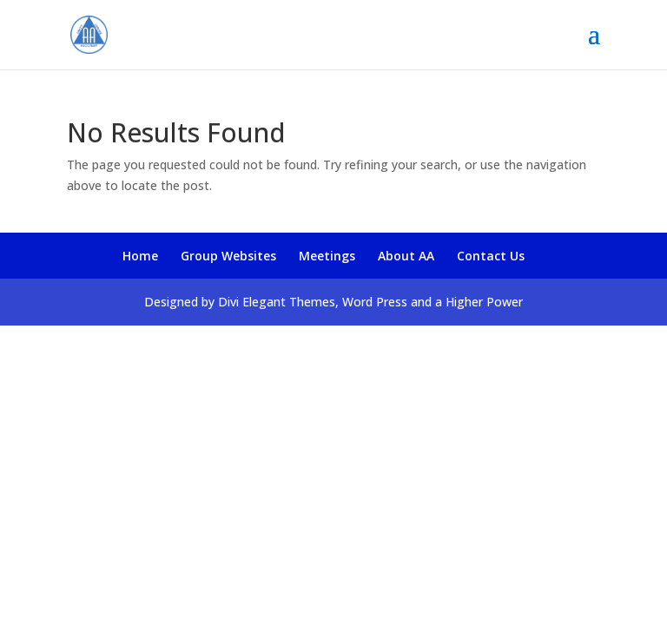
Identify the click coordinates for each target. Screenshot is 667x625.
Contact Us (491, 255)
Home (140, 255)
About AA (406, 255)
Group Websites (228, 255)
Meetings (327, 255)
